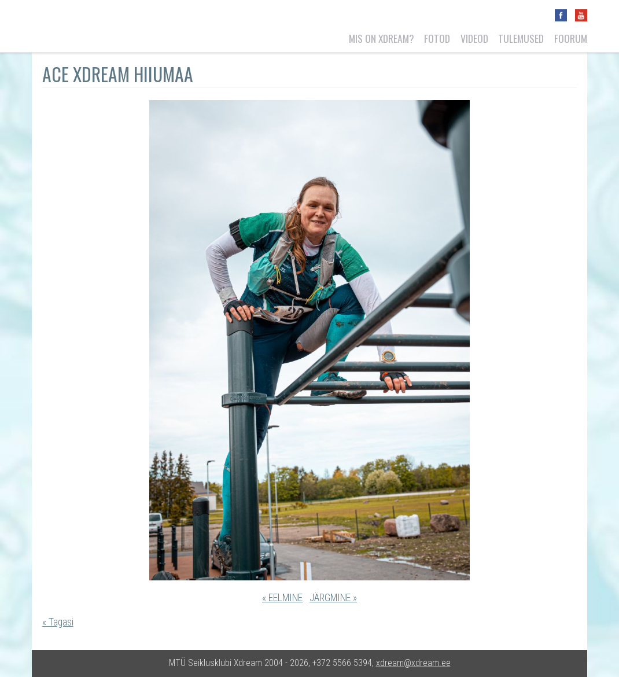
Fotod (437, 38)
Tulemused (521, 38)
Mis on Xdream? (381, 38)
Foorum (570, 38)
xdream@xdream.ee (413, 662)
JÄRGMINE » (333, 598)
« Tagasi (57, 622)
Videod (474, 38)
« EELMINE (282, 598)
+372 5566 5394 (342, 662)
